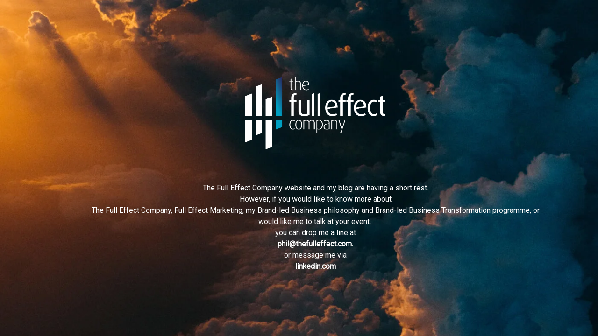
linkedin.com (315, 266)
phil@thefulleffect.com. (315, 243)
